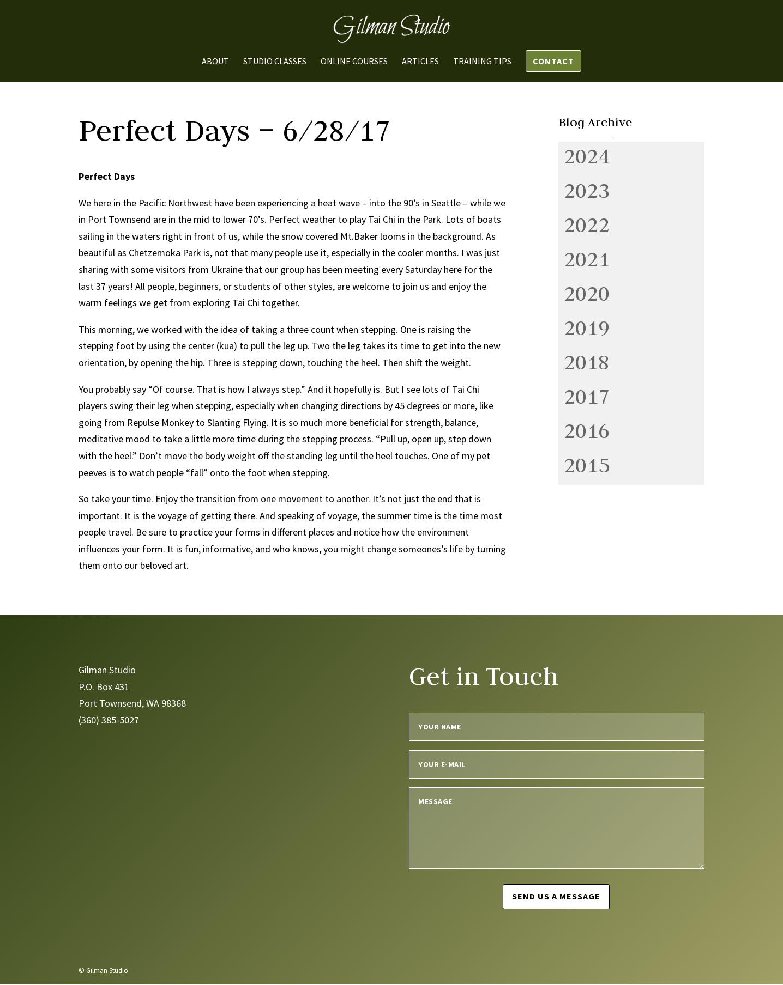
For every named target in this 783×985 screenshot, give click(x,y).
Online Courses (354, 61)
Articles (420, 61)
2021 (587, 258)
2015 (587, 464)
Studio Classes (274, 61)
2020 (587, 293)
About (215, 61)
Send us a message (557, 896)
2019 (587, 327)
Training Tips (482, 61)
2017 (587, 396)
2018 (587, 361)
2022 (587, 224)
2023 (587, 190)
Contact (553, 61)
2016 (587, 430)
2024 (587, 155)
